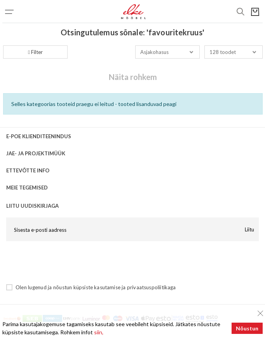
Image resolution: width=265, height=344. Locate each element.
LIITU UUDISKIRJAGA (32, 206)
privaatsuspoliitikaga (151, 287)
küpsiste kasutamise (96, 287)
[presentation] (65, 262)
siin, (98, 332)
